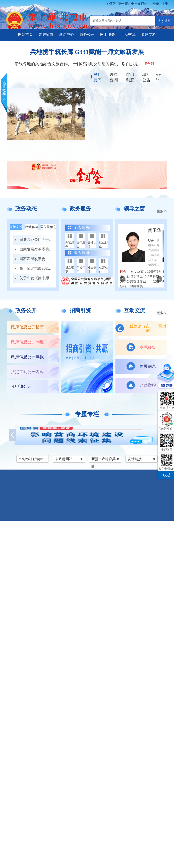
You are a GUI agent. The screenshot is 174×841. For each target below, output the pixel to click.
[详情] (149, 63)
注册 (164, 4)
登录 (156, 4)
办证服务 (69, 244)
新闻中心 (66, 34)
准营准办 (103, 269)
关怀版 (111, 4)
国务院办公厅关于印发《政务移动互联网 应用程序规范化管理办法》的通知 (36, 240)
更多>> (162, 211)
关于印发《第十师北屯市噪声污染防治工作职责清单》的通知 (36, 278)
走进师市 (45, 34)
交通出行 (92, 244)
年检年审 (81, 269)
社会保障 (92, 269)
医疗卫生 (81, 244)
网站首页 (25, 34)
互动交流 (128, 34)
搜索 (164, 21)
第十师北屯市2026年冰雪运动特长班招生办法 (36, 268)
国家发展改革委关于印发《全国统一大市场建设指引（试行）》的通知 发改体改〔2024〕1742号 (36, 249)
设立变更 (69, 269)
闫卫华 (154, 230)
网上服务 (107, 34)
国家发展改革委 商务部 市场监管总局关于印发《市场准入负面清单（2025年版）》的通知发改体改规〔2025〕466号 (36, 259)
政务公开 (87, 34)
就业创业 (103, 244)
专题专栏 (148, 34)
